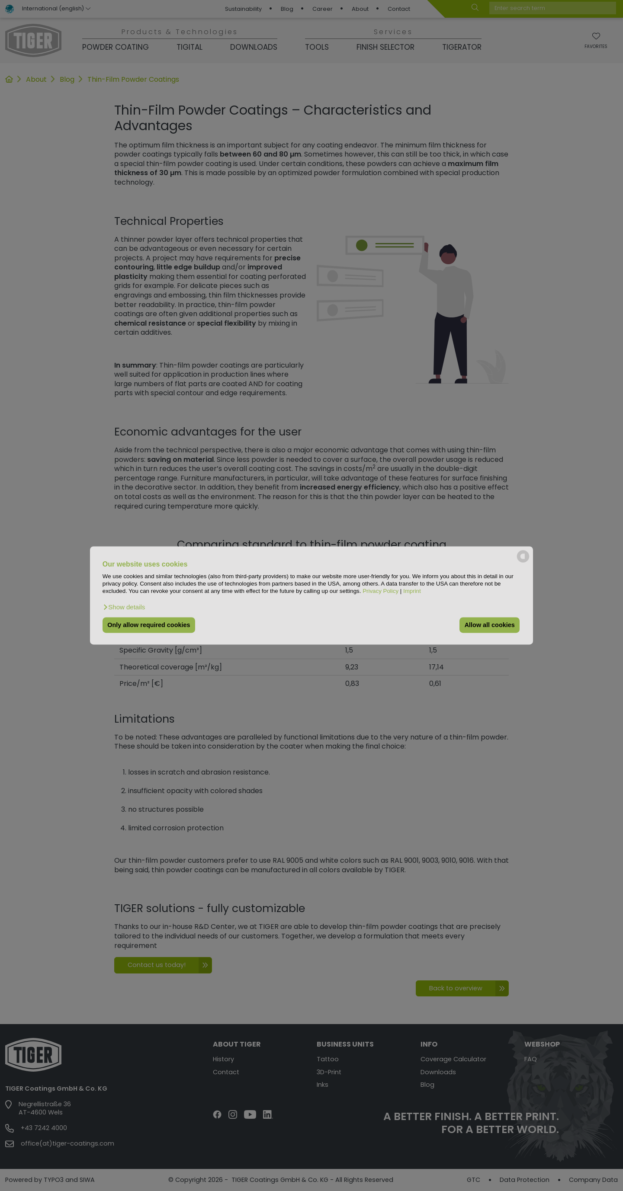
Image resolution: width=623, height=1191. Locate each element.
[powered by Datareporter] (523, 562)
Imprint (412, 591)
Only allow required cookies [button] (148, 624)
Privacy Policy (380, 591)
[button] (124, 607)
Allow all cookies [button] (490, 624)
